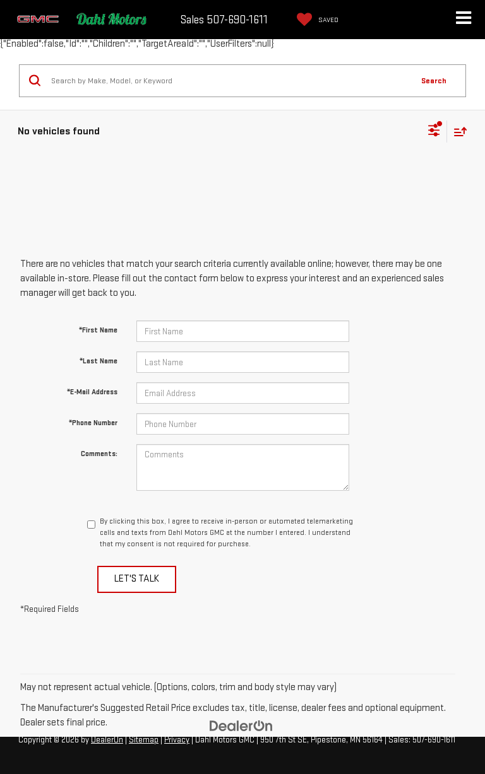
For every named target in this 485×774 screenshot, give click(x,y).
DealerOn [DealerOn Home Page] (107, 740)
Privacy (176, 740)
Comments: (99, 454)
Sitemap (144, 740)
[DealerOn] (241, 726)
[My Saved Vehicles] (314, 19)
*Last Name (98, 361)
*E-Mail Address (92, 392)
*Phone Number (93, 423)
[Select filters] (434, 131)
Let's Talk (136, 579)
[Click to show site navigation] (463, 19)
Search (433, 81)
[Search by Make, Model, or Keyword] (229, 81)
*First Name (98, 330)
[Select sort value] (457, 131)
